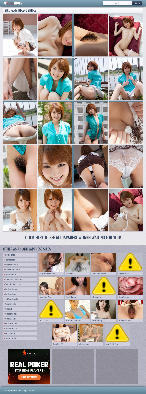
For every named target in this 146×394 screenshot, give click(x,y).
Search (137, 3)
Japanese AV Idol (10, 338)
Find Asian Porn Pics (11, 298)
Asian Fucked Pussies (12, 269)
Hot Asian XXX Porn (11, 323)
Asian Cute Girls (10, 318)
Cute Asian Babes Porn (12, 284)
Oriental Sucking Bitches (13, 279)
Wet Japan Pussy (10, 289)
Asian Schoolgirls (10, 313)
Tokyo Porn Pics (10, 254)
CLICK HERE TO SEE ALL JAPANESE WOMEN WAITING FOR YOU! (73, 237)
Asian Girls (8, 308)
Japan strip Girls (10, 274)
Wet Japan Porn (10, 294)
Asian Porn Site (10, 303)
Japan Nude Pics (10, 259)
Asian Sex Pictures (11, 264)
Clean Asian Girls (10, 328)
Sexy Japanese (9, 333)
